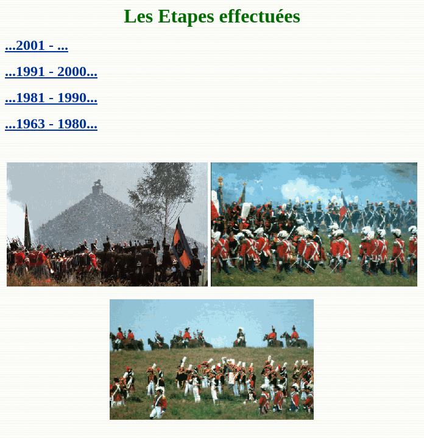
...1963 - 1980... (51, 123)
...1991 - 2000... (51, 71)
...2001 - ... (36, 45)
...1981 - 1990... (51, 97)
